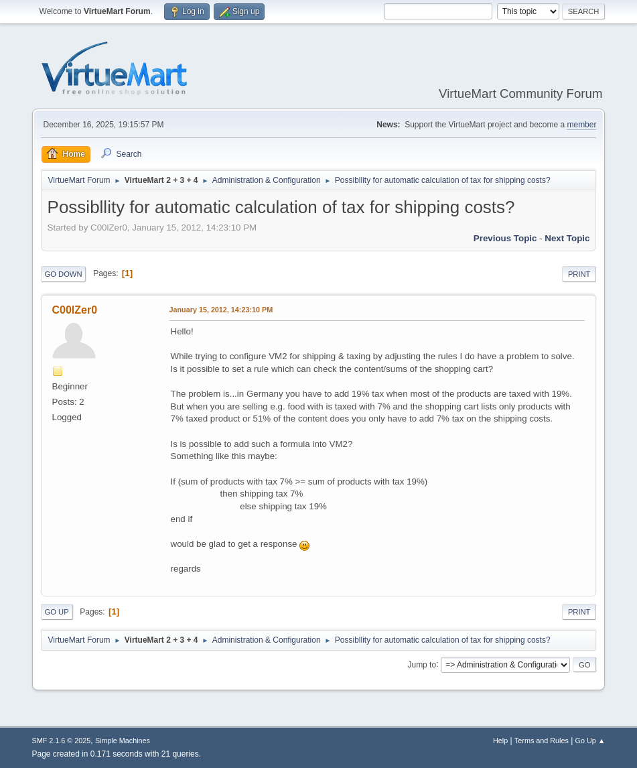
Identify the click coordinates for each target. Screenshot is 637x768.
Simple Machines (122, 741)
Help (500, 741)
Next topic (567, 238)
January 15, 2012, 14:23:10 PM (221, 310)
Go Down (63, 274)
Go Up (57, 612)
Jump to (421, 664)
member (581, 124)
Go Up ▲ (590, 741)
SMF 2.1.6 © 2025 (61, 741)
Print (579, 274)
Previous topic (505, 238)
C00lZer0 (75, 310)
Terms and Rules (541, 741)
